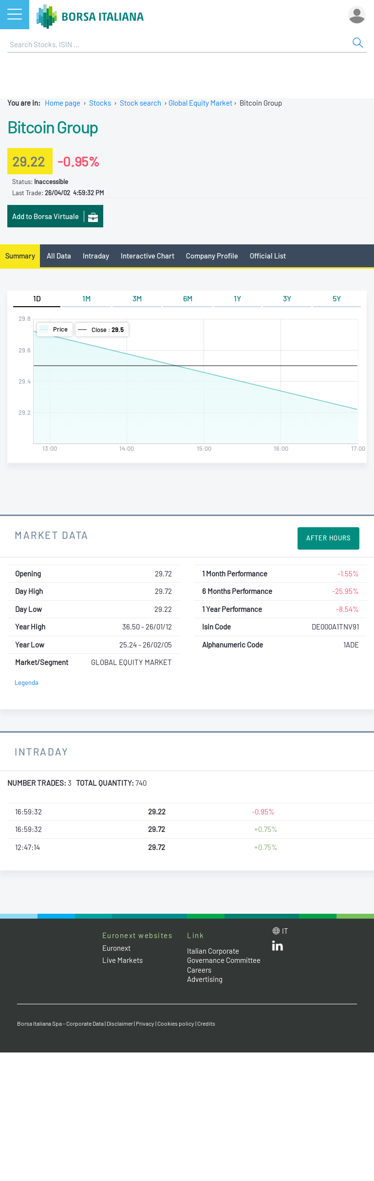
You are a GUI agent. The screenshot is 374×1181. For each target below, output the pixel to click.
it (285, 930)
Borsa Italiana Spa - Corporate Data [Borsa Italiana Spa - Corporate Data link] (60, 1023)
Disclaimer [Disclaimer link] (120, 1023)
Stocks (100, 102)
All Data (59, 255)
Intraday (96, 255)
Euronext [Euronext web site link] (116, 947)
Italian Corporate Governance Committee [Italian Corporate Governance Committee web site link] (224, 955)
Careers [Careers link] (199, 969)
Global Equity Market (200, 102)
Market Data (52, 535)
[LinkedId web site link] (277, 947)
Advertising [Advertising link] (205, 979)
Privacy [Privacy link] (145, 1023)
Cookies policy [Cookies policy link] (175, 1023)
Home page (62, 102)
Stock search (140, 102)
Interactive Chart (147, 255)
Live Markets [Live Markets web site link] (122, 960)
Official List (268, 255)
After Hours (328, 538)
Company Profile (212, 255)
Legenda (26, 682)
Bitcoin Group (52, 126)
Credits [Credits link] (206, 1023)
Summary (20, 255)
